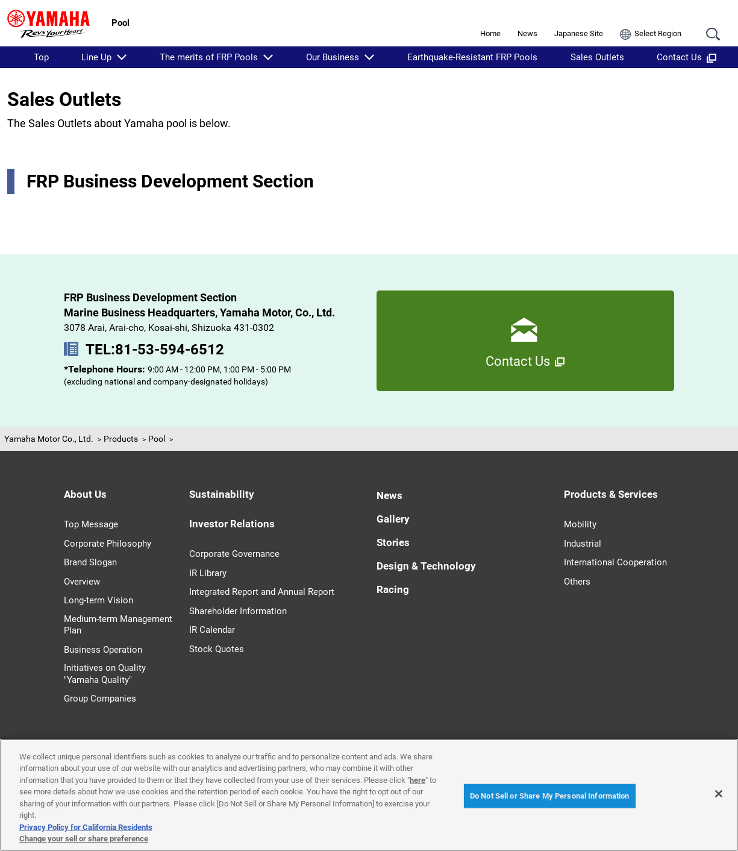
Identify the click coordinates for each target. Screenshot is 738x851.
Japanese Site (578, 33)
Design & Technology (426, 566)
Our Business (332, 57)
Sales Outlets (597, 57)
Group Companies (100, 698)
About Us (85, 494)
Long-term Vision (98, 600)
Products (121, 439)
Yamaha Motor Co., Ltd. (48, 439)
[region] (369, 795)
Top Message (91, 524)
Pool (156, 439)
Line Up (96, 57)
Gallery (393, 519)
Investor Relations (232, 524)
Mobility (580, 524)
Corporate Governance (234, 553)
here (417, 780)
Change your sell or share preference (83, 838)
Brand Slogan (90, 562)
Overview (82, 581)
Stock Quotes (216, 649)
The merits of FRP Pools (209, 57)
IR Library (208, 573)
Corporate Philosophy (107, 543)
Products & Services (611, 494)
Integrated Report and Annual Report (261, 591)
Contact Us (686, 57)
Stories (393, 542)
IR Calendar (212, 629)
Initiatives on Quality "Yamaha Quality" (105, 673)
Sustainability (221, 494)
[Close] (718, 793)
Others (577, 581)
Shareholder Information (238, 611)
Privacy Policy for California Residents (85, 827)
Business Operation (103, 649)
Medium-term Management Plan (118, 625)
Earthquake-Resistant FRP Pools (472, 57)
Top (41, 57)
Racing (393, 589)
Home (490, 33)
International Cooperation (615, 562)
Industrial (582, 543)
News (527, 33)
